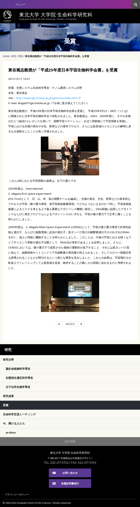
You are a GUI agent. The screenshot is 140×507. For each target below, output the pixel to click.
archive (11, 432)
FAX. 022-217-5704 (83, 462)
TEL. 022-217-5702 (56, 462)
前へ (59, 324)
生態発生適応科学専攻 (19, 378)
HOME (6, 56)
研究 (13, 56)
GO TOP (70, 441)
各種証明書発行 (70, 483)
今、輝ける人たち (14, 423)
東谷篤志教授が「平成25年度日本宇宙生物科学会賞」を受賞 (57, 56)
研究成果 (8, 396)
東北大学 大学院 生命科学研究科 (70, 452)
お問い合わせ (70, 473)
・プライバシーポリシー (16, 494)
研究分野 (8, 359)
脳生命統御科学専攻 (18, 368)
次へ (81, 324)
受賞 (20, 56)
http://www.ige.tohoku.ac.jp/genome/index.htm (46, 98)
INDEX (70, 324)
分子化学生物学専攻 (18, 387)
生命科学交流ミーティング (19, 414)
